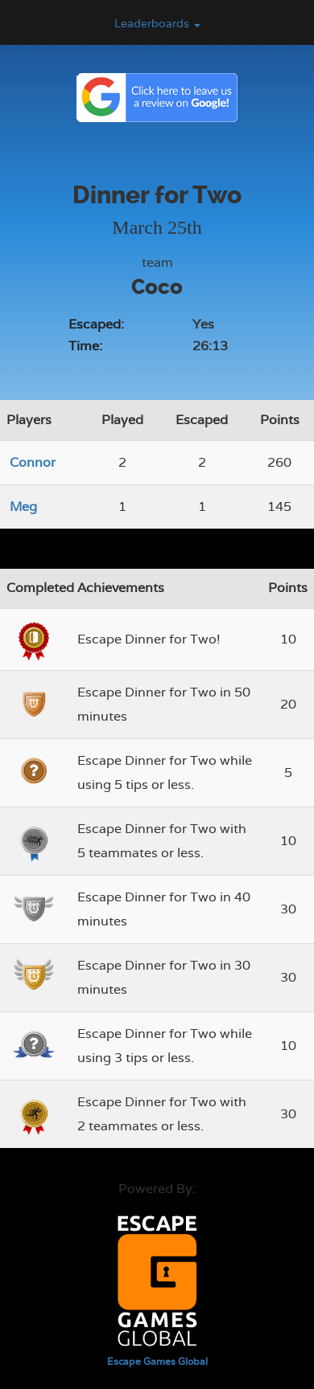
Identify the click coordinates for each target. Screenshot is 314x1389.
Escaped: (96, 324)
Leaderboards (157, 23)
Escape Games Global (157, 1361)
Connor (33, 462)
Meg (23, 506)
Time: (85, 345)
